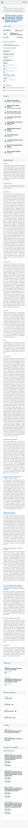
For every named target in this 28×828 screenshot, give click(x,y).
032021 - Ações (19, 30)
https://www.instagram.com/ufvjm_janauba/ (15, 90)
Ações (4, 7)
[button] (14, 101)
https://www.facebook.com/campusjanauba (15, 87)
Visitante (23, 2)
